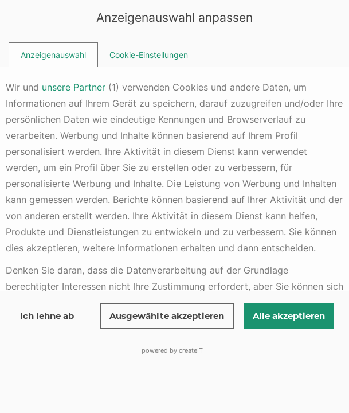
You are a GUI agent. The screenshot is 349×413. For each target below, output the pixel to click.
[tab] (53, 55)
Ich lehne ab (47, 315)
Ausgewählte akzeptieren (166, 315)
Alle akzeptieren (289, 315)
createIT (191, 350)
